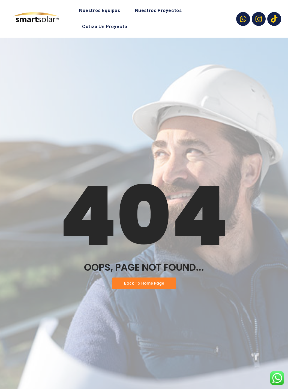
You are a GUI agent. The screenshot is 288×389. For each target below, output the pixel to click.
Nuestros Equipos (99, 10)
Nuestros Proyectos (158, 10)
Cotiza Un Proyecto (104, 26)
